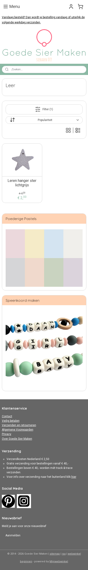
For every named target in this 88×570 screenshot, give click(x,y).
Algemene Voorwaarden (17, 429)
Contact (7, 416)
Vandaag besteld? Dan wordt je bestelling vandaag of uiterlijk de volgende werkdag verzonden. (43, 20)
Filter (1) (44, 109)
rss (64, 553)
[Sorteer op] (44, 120)
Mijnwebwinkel (59, 561)
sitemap (55, 553)
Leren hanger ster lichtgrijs (22, 182)
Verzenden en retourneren (19, 425)
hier (73, 476)
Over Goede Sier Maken (17, 438)
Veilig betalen (10, 420)
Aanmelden (12, 535)
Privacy (6, 434)
